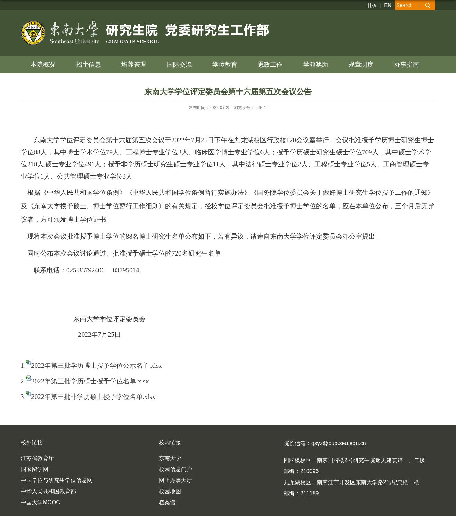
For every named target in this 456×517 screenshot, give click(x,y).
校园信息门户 (175, 469)
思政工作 (270, 64)
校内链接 (170, 443)
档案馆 (167, 502)
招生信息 (88, 64)
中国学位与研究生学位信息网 (57, 480)
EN (387, 5)
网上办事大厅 (175, 480)
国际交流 (179, 64)
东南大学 (170, 458)
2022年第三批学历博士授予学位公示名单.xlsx (96, 365)
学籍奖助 (315, 64)
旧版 (371, 5)
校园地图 (170, 491)
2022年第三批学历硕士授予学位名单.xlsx (90, 381)
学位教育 (224, 64)
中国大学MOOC (40, 502)
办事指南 (406, 64)
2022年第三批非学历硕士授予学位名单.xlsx (93, 396)
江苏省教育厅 (37, 458)
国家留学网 (34, 469)
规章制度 (361, 64)
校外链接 (32, 443)
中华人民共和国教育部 (48, 491)
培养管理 (133, 64)
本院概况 (42, 64)
